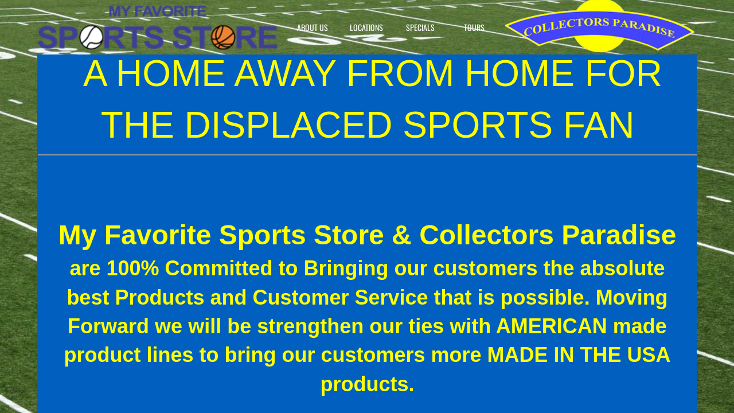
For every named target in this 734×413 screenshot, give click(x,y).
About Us (312, 27)
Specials (420, 27)
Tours (474, 27)
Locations (366, 27)
